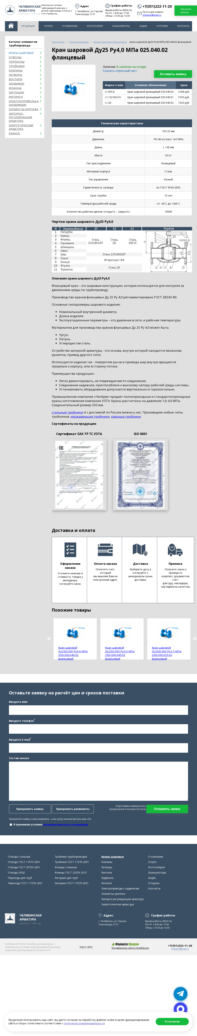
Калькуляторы (121, 26)
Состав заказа (18, 761)
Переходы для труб (20, 884)
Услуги (48, 26)
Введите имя (17, 705)
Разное (14, 133)
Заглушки (16, 92)
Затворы (15, 75)
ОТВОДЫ (15, 57)
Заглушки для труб (66, 884)
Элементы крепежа (23, 109)
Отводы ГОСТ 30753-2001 (24, 873)
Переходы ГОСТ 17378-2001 (25, 889)
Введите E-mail (19, 742)
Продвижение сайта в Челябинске (130, 954)
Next (195, 639)
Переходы (17, 61)
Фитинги (16, 97)
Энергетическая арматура (21, 127)
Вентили (15, 79)
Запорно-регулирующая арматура (20, 117)
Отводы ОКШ (16, 878)
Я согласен (172, 1021)
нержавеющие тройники (90, 416)
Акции (143, 26)
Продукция (28, 26)
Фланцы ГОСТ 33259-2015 (71, 878)
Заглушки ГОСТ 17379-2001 (72, 889)
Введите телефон (21, 724)
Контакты (183, 26)
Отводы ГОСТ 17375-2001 (24, 868)
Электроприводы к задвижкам (24, 103)
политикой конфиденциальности (84, 1023)
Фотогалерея (95, 26)
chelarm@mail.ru (151, 15)
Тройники (17, 66)
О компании (69, 26)
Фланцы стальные (66, 873)
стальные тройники (67, 412)
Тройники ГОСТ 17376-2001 (72, 868)
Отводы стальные (19, 863)
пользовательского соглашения (64, 827)
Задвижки (16, 83)
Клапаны (15, 70)
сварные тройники (126, 416)
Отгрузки (162, 26)
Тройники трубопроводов (71, 863)
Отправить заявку (168, 812)
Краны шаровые (21, 53)
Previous (49, 639)
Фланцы (15, 88)
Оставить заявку (173, 74)
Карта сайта (86, 953)
